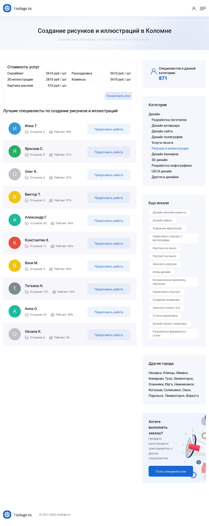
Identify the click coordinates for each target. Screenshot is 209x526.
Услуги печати (162, 143)
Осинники (156, 384)
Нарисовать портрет (166, 291)
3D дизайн (160, 160)
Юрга (169, 384)
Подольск (156, 396)
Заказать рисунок (165, 264)
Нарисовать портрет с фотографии (167, 238)
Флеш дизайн (161, 272)
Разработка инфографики (172, 166)
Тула (168, 379)
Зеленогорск (183, 379)
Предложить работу (108, 129)
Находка (155, 373)
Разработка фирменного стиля (169, 333)
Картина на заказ (164, 248)
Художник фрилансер (167, 228)
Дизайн (154, 114)
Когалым (155, 390)
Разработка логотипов (169, 120)
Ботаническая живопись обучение (169, 281)
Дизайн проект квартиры (170, 323)
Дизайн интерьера (166, 126)
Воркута (192, 396)
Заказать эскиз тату (166, 307)
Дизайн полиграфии (167, 137)
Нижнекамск (184, 384)
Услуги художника (165, 315)
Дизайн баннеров (165, 154)
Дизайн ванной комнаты (169, 212)
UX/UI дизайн (162, 171)
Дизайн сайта (162, 131)
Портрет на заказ (164, 256)
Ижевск (182, 373)
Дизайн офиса (162, 220)
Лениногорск (175, 396)
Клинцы (169, 373)
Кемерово (156, 379)
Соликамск (172, 390)
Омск (186, 390)
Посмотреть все (118, 96)
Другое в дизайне (165, 177)
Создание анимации (166, 299)
